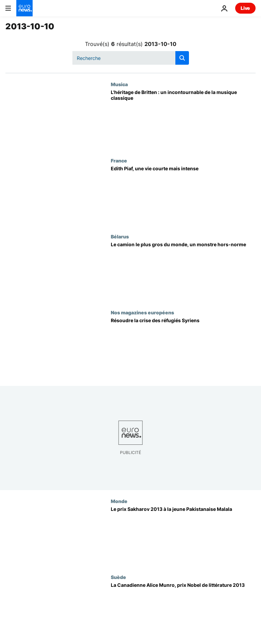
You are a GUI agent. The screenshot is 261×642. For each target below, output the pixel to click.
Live (245, 8)
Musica (119, 84)
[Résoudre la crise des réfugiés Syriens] (183, 347)
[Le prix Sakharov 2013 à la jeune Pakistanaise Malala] (183, 536)
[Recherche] (130, 58)
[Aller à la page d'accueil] (24, 8)
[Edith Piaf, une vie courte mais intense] (183, 195)
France (119, 160)
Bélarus (120, 236)
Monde (119, 501)
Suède (118, 577)
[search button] (182, 58)
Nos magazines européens (142, 312)
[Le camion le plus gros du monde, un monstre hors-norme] (183, 271)
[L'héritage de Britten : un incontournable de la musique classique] (183, 119)
